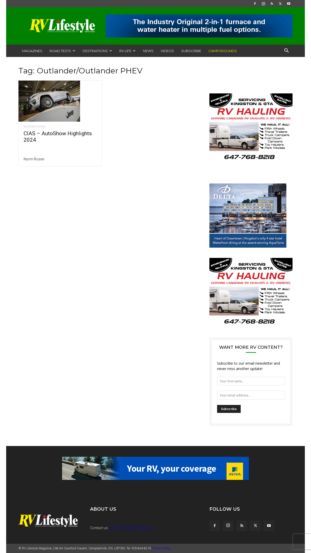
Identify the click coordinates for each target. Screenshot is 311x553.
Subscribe (191, 51)
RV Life (127, 51)
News (148, 51)
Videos (167, 51)
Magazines (32, 51)
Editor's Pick (35, 126)
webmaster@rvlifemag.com (131, 528)
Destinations (97, 51)
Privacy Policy (161, 548)
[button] (286, 51)
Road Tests (62, 51)
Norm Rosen (34, 159)
